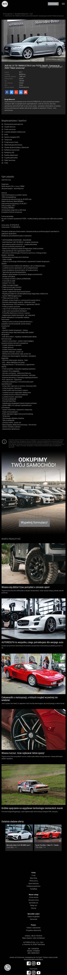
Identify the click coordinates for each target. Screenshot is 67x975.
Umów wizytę (53, 4)
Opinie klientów (33, 883)
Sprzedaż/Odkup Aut (21, 14)
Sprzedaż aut (33, 903)
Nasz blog (33, 878)
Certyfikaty (33, 889)
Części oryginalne (34, 916)
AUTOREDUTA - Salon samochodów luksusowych (5, 4)
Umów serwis (33, 897)
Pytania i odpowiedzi (33, 928)
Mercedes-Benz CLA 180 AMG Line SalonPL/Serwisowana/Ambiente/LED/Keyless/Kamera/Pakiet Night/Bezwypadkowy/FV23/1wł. (19, 845)
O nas (33, 875)
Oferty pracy (33, 881)
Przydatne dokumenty (33, 930)
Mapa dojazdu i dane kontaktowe (33, 938)
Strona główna (8, 14)
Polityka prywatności (33, 886)
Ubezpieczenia (33, 900)
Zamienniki (33, 919)
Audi (31, 14)
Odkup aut (33, 905)
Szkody (33, 908)
